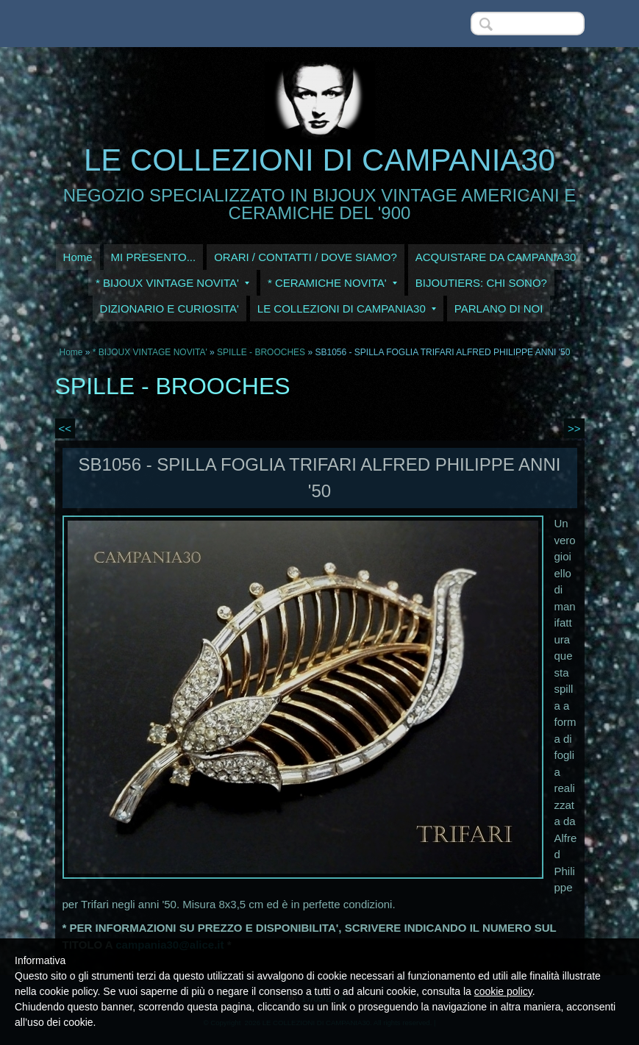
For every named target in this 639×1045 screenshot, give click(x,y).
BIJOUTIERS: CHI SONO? (481, 283)
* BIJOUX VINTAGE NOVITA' (172, 283)
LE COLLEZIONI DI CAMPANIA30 (319, 160)
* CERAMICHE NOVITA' (332, 283)
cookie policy (503, 991)
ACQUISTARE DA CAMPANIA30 (495, 257)
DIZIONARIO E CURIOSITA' (169, 308)
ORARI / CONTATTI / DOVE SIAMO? (305, 257)
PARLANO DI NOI (498, 308)
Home (78, 257)
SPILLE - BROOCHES (261, 352)
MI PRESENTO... (153, 257)
